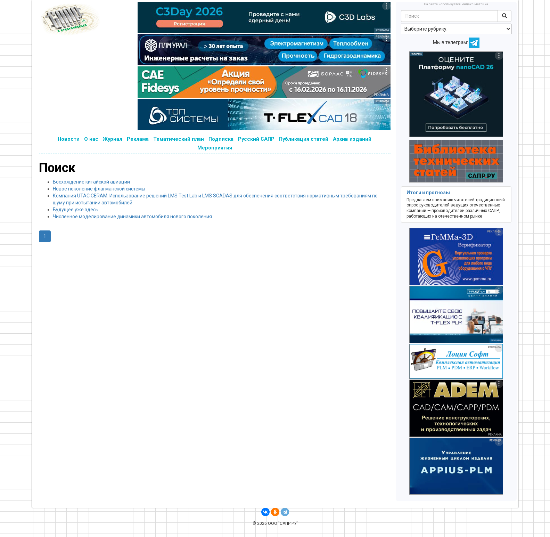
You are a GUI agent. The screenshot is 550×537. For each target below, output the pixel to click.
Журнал (112, 139)
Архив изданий (352, 139)
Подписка (220, 139)
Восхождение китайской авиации (91, 182)
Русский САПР (256, 139)
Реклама (138, 139)
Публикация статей (303, 139)
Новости (69, 139)
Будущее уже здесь (75, 209)
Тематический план (178, 139)
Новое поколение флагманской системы (99, 189)
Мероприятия (214, 148)
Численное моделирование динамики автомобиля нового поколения (132, 216)
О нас (91, 139)
